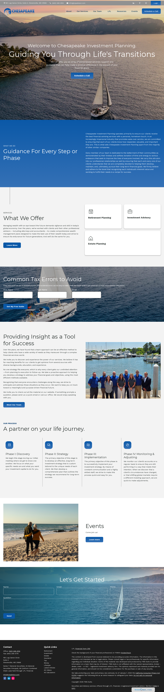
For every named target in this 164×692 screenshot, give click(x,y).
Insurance (47, 658)
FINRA (154, 686)
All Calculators (49, 672)
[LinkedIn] (133, 2)
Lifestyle (47, 665)
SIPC (73, 688)
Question (7, 598)
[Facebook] (139, 2)
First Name (8, 290)
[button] (68, 10)
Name (6, 587)
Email (74, 290)
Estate (46, 656)
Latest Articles (49, 668)
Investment (48, 653)
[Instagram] (13, 678)
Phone (112, 587)
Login (156, 2)
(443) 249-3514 (56, 2)
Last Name (42, 290)
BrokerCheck (126, 653)
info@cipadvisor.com (75, 2)
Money (46, 663)
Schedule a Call (82, 76)
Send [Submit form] (9, 616)
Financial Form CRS (82, 649)
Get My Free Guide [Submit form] (15, 306)
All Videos (48, 670)
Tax (45, 660)
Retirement (48, 651)
